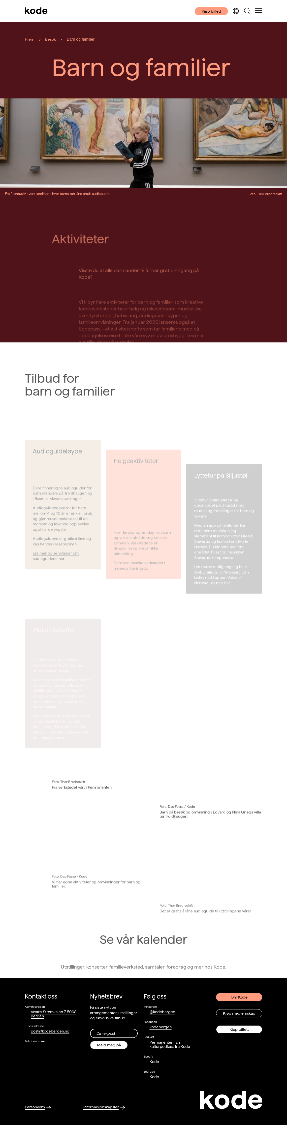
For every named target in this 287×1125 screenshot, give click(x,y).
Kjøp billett (211, 11)
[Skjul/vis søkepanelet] (247, 11)
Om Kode (239, 997)
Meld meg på (109, 1045)
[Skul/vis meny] (258, 11)
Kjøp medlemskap (239, 1013)
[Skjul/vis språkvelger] (235, 11)
